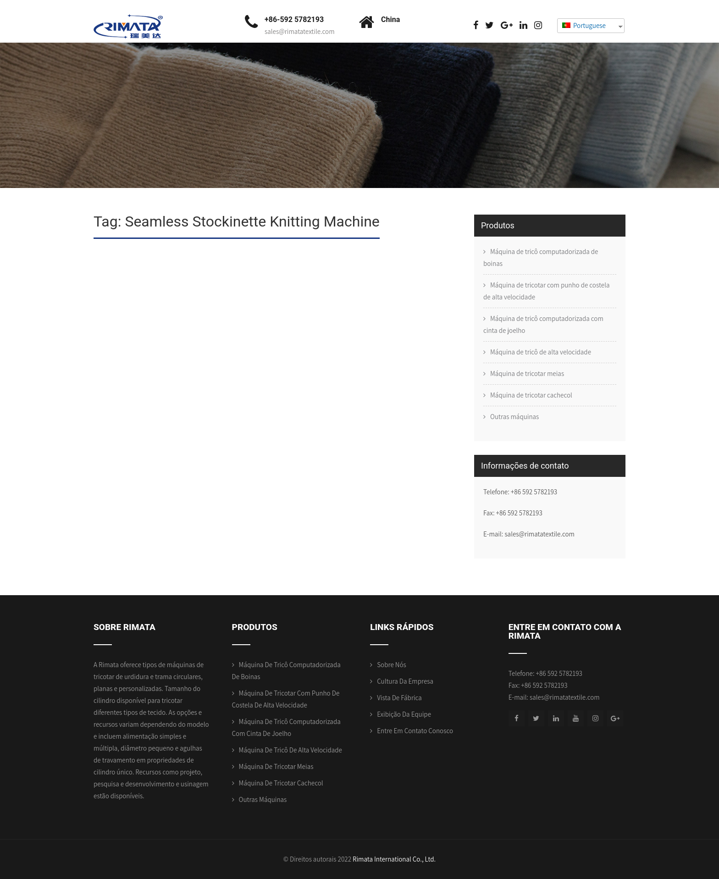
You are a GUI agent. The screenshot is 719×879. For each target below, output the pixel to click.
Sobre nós (391, 664)
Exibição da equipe (404, 714)
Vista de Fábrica (399, 697)
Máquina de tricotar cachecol (531, 395)
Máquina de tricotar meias (527, 373)
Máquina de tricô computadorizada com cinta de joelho (543, 324)
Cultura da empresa (405, 681)
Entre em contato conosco (415, 730)
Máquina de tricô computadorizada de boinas (540, 257)
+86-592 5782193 (294, 19)
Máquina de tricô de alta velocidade (540, 352)
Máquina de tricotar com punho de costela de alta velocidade (546, 291)
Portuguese (584, 25)
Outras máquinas (514, 416)
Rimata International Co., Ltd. (394, 859)
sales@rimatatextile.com (300, 31)
